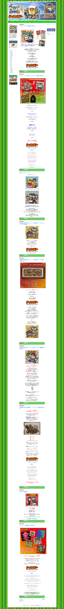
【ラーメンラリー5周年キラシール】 (32, 241)
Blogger (40, 605)
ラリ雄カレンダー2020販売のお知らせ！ (27, 25)
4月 (10, 64)
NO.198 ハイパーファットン (25, 172)
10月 (10, 58)
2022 (10, 52)
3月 (10, 65)
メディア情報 (19, 20)
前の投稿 (43, 599)
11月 (10, 57)
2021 (10, 53)
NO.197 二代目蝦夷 (23, 491)
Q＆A (27, 20)
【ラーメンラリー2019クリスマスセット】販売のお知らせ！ (31, 75)
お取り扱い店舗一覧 (31, 20)
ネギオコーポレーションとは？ (40, 20)
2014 (10, 72)
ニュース (15, 20)
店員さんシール (10, 20)
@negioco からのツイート (50, 34)
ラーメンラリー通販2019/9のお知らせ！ (27, 525)
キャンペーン (23, 20)
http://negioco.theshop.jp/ (32, 148)
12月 (10, 56)
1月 (10, 66)
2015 (10, 71)
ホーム (32, 599)
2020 (10, 54)
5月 (10, 63)
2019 (10, 55)
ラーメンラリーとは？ (47, 20)
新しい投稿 (21, 599)
